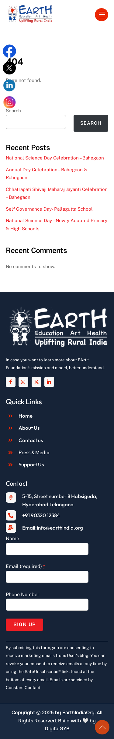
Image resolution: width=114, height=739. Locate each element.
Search (91, 123)
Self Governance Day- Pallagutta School (49, 209)
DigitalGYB (57, 728)
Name (12, 538)
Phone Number (22, 594)
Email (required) (25, 566)
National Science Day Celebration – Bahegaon (55, 157)
